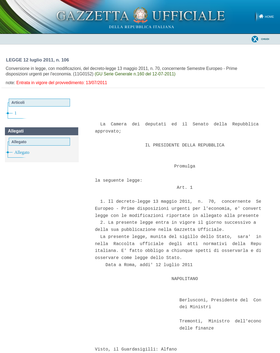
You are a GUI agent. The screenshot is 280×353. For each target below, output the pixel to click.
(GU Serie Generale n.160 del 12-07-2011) (135, 74)
